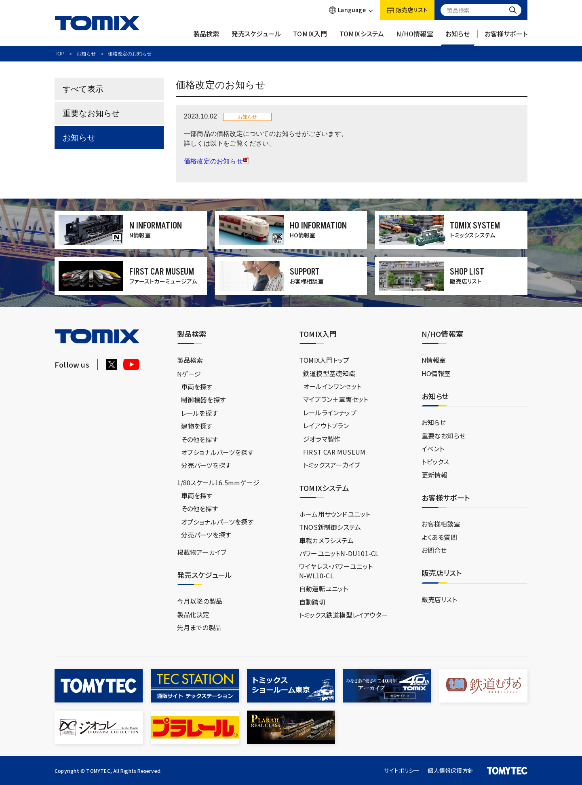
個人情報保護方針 (451, 770)
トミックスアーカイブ (331, 465)
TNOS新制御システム (330, 527)
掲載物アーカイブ (202, 552)
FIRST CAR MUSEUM (334, 452)
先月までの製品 (199, 627)
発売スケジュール (256, 37)
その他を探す (199, 439)
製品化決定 (193, 614)
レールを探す (199, 413)
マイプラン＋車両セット (335, 399)
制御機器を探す (203, 399)
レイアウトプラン (326, 425)
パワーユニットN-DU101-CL (339, 553)
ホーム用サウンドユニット (334, 514)
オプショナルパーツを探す (217, 452)
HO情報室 (436, 373)
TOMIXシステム (362, 37)
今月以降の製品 (199, 601)
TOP (59, 54)
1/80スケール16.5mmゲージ (218, 482)
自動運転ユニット (323, 588)
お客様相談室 (441, 524)
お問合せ (434, 550)
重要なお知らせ (91, 113)
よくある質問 (439, 537)
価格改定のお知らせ (213, 161)
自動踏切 (312, 602)
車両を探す (197, 386)
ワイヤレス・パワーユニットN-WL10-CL (336, 570)
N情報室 (434, 360)
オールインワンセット (332, 386)
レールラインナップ (329, 412)
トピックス (435, 461)
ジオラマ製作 (321, 439)
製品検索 (206, 37)
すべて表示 (83, 89)
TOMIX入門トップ (324, 360)
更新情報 (435, 475)
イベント (433, 448)
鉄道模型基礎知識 (329, 373)
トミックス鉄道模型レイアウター (343, 615)
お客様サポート (506, 37)
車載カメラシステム (326, 540)
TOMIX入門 (310, 37)
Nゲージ (189, 374)
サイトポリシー (402, 770)
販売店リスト (439, 599)
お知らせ (458, 37)
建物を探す (197, 426)
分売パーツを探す (206, 465)
